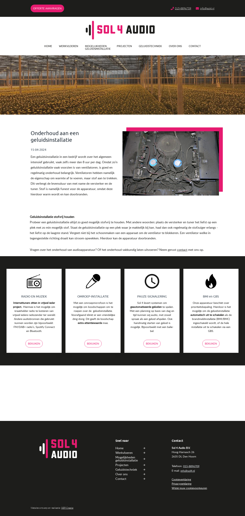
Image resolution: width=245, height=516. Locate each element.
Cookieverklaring (181, 479)
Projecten (124, 46)
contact (182, 250)
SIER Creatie (67, 507)
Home (48, 46)
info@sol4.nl (207, 8)
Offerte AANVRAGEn (47, 8)
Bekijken (34, 343)
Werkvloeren (68, 46)
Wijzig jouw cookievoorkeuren (189, 488)
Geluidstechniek (150, 46)
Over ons (175, 46)
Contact (195, 46)
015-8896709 (183, 8)
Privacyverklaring (181, 483)
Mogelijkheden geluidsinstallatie (97, 48)
